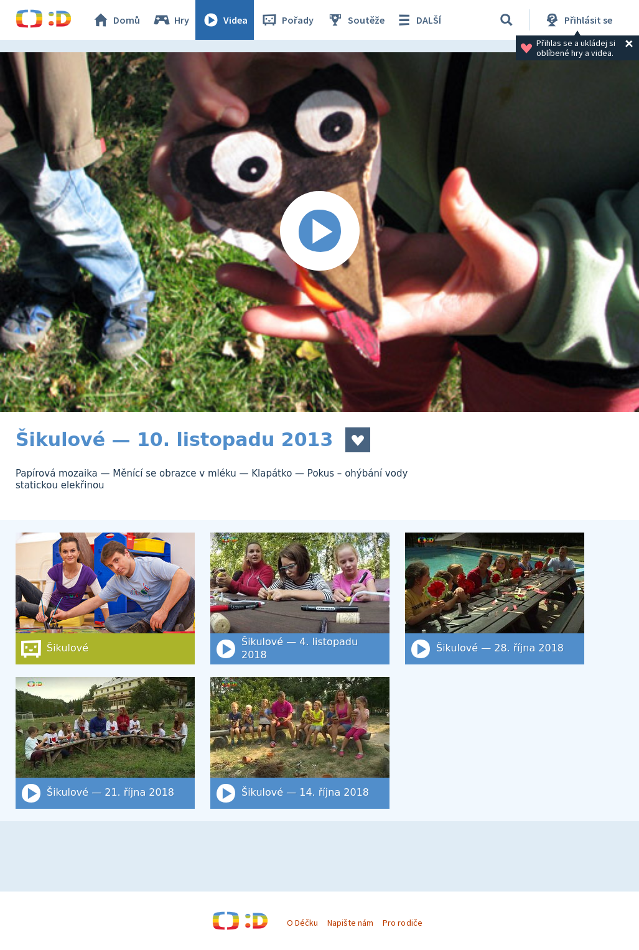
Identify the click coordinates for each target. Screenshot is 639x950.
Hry (170, 20)
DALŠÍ (417, 20)
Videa (225, 20)
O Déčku (302, 922)
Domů (115, 20)
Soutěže (355, 20)
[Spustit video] (319, 232)
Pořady (287, 20)
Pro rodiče (402, 922)
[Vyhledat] (506, 20)
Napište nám (350, 922)
